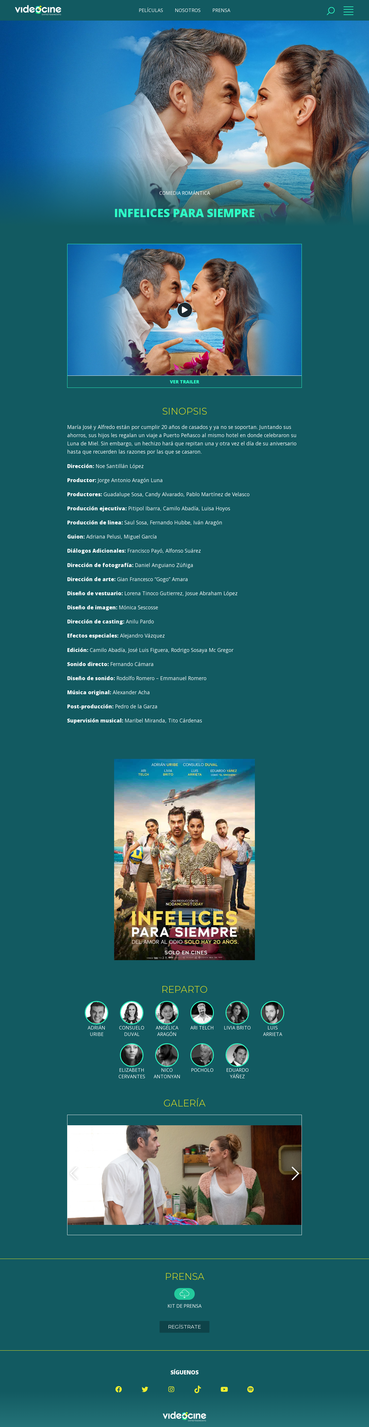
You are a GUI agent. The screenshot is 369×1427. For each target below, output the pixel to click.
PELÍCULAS (151, 10)
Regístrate (184, 1327)
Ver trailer (184, 381)
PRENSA (221, 10)
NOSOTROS (188, 10)
